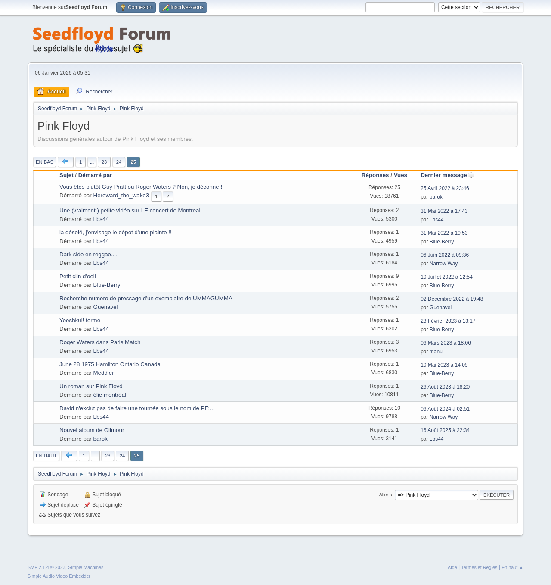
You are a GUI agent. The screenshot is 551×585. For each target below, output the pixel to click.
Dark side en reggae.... (88, 254)
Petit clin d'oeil (77, 276)
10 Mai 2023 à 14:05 (444, 365)
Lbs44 (101, 219)
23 (104, 162)
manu (436, 352)
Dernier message (447, 175)
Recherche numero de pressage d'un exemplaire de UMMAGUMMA (145, 298)
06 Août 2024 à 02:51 (445, 409)
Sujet (66, 175)
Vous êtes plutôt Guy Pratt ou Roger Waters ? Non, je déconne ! (140, 187)
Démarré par (95, 175)
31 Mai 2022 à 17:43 (444, 211)
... (92, 162)
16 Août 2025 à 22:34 (445, 430)
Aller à (386, 494)
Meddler (103, 373)
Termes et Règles (479, 567)
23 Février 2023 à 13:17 (448, 321)
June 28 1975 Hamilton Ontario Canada (110, 364)
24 (118, 162)
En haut (46, 455)
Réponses (375, 175)
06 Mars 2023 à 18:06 (446, 343)
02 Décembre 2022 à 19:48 (452, 299)
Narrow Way (444, 264)
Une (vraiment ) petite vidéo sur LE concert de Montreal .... (133, 210)
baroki (437, 197)
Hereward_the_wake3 (121, 195)
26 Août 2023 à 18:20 (445, 387)
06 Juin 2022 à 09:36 (445, 255)
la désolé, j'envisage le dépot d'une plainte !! (115, 232)
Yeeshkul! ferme (79, 320)
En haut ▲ (512, 567)
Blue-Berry (442, 242)
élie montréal (109, 395)
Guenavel (105, 307)
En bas (44, 162)
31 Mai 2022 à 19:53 (444, 233)
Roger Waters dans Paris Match (99, 342)
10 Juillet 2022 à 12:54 (447, 277)
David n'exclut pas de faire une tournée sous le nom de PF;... (136, 408)
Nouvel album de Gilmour (91, 430)
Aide (452, 567)
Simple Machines (85, 567)
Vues (400, 175)
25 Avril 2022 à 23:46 (445, 188)
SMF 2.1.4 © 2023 (46, 567)
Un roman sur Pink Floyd (91, 386)
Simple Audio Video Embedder (59, 576)
